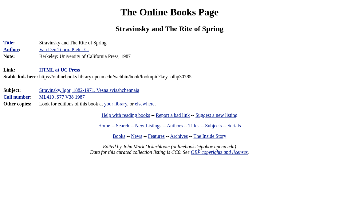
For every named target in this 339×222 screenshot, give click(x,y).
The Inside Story (210, 136)
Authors (175, 125)
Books (119, 136)
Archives (179, 136)
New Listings (148, 125)
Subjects (213, 125)
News (136, 136)
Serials (234, 125)
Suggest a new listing (216, 115)
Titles (193, 125)
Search (122, 125)
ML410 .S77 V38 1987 (62, 97)
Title (8, 42)
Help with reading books (125, 115)
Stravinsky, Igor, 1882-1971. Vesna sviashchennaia (89, 90)
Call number (16, 97)
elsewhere (145, 103)
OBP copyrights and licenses (219, 152)
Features (156, 136)
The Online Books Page (169, 12)
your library (115, 103)
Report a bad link (173, 115)
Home (104, 125)
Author (11, 49)
